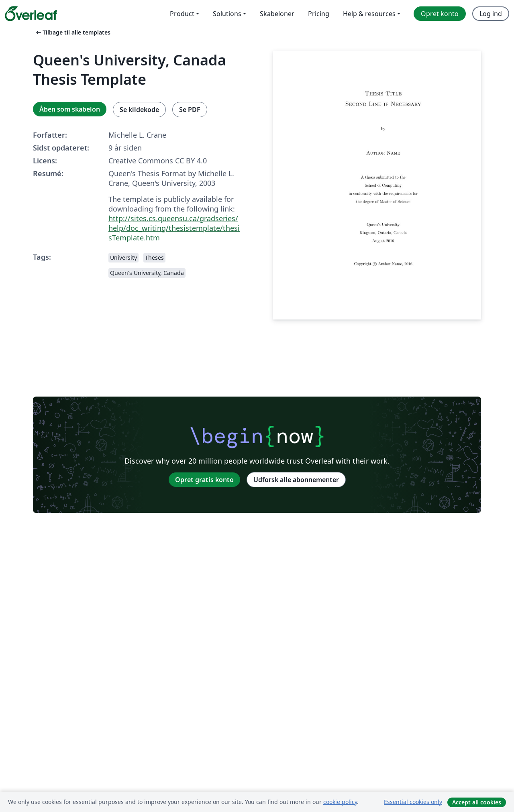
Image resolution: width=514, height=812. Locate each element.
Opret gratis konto (204, 479)
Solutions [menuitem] (227, 13)
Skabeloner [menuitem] (277, 13)
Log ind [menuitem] (490, 13)
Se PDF (189, 109)
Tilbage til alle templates (72, 32)
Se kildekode (139, 109)
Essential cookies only (413, 802)
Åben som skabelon (69, 109)
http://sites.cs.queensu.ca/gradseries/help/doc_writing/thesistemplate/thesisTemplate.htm (174, 228)
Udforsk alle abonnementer (296, 479)
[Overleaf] (31, 13)
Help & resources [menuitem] (369, 13)
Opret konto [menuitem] (440, 13)
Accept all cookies (476, 802)
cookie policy (340, 802)
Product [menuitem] (182, 13)
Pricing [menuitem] (318, 13)
